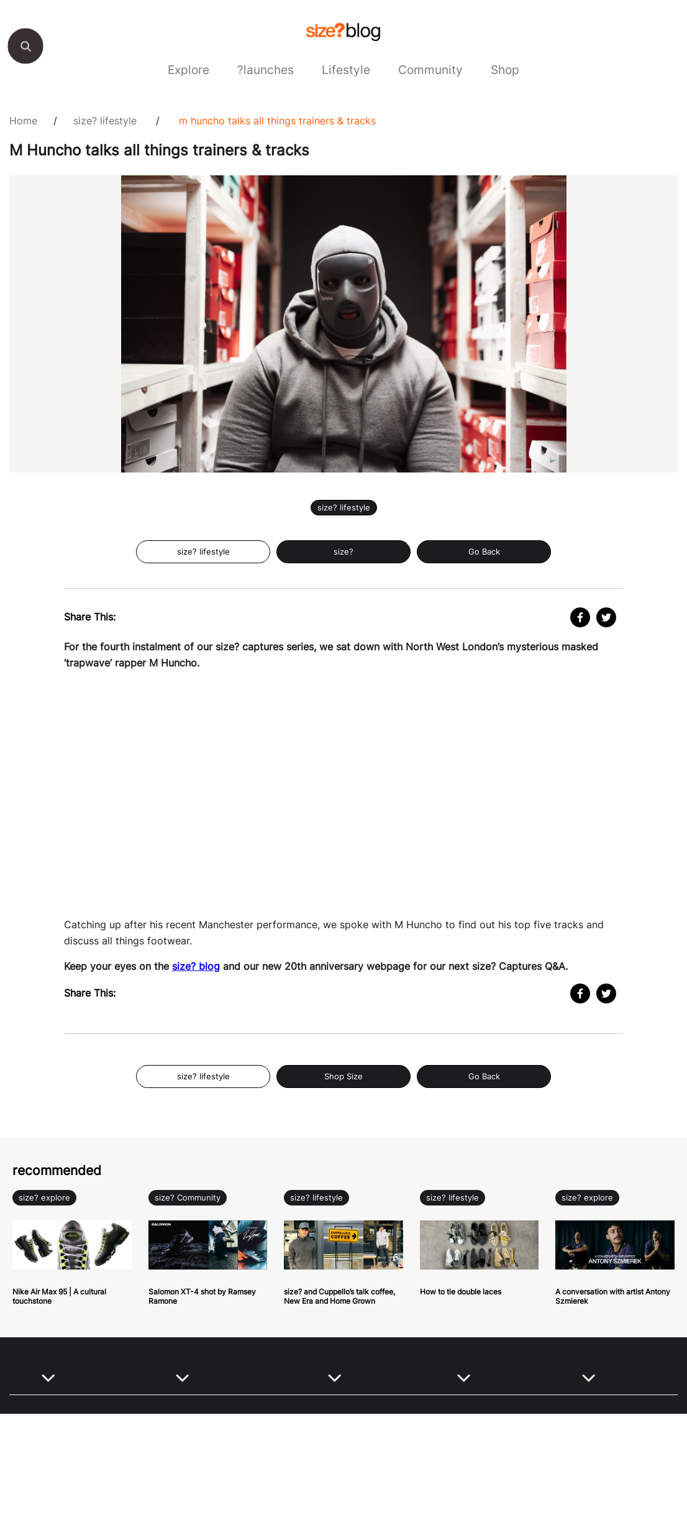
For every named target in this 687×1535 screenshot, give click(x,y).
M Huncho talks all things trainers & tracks (277, 120)
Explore (188, 69)
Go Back (484, 551)
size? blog (196, 966)
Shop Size (343, 1076)
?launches (265, 69)
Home (23, 120)
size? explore (44, 1197)
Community (430, 69)
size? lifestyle (105, 120)
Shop (505, 69)
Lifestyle (346, 69)
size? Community (188, 1197)
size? (343, 551)
